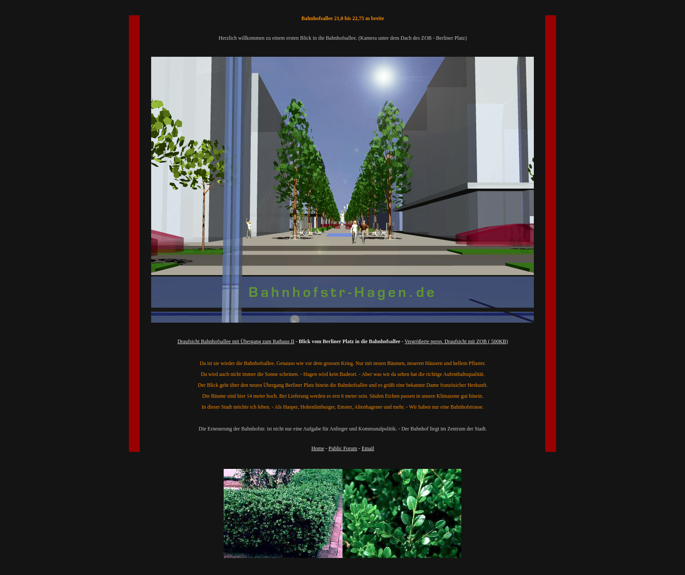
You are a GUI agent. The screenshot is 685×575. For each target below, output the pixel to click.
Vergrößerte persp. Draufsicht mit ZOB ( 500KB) (456, 341)
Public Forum (343, 448)
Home (317, 448)
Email (368, 448)
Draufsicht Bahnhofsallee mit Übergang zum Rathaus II (235, 341)
